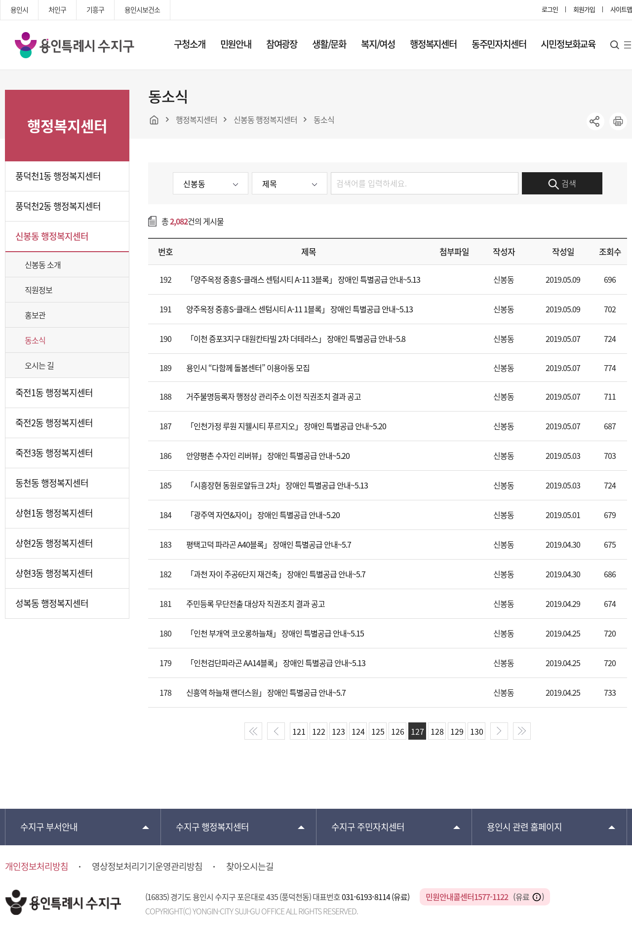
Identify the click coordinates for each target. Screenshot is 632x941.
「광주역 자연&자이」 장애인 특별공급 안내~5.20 (263, 515)
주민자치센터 (367, 826)
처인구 (57, 9)
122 (318, 731)
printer (618, 121)
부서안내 (49, 826)
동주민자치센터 (499, 44)
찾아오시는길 (250, 866)
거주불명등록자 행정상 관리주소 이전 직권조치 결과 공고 (273, 396)
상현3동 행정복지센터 (54, 573)
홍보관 (35, 315)
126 (397, 731)
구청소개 (189, 44)
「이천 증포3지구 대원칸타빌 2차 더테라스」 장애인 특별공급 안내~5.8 (295, 338)
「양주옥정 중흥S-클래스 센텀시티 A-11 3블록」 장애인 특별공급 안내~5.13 (303, 279)
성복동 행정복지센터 (51, 603)
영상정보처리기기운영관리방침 (147, 866)
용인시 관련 (524, 826)
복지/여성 (378, 44)
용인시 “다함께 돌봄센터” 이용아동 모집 (248, 368)
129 (457, 731)
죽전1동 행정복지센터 (54, 392)
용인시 (19, 9)
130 (476, 731)
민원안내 (235, 44)
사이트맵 (621, 9)
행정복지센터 (433, 44)
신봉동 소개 (43, 264)
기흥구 (95, 9)
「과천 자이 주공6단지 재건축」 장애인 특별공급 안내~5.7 (275, 574)
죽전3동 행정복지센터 (54, 452)
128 (437, 731)
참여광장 (281, 44)
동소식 (35, 340)
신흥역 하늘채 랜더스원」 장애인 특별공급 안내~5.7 (266, 692)
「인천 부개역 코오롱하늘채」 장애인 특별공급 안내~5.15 (275, 633)
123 (338, 731)
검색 (562, 183)
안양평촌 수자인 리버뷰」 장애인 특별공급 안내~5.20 (268, 455)
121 (299, 731)
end (522, 731)
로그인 (550, 9)
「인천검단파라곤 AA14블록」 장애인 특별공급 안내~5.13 (275, 663)
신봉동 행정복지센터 (51, 236)
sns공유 (595, 121)
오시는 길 (39, 365)
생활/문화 (329, 44)
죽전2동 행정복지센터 (54, 422)
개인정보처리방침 (36, 866)
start (253, 731)
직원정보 (38, 290)
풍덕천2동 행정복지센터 (58, 206)
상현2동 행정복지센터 (54, 543)
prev (276, 731)
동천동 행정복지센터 (51, 482)
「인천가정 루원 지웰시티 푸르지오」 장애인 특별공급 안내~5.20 (286, 426)
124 (358, 731)
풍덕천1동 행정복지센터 (58, 176)
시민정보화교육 (568, 44)
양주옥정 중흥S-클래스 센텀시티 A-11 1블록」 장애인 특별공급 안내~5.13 (299, 309)
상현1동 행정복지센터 (54, 513)
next (499, 731)
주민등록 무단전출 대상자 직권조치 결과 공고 (255, 603)
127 (417, 731)
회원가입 (584, 9)
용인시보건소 (142, 9)
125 (378, 731)
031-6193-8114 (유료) (376, 897)
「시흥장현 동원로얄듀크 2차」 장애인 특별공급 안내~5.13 (277, 485)
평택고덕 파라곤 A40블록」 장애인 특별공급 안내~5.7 (268, 544)
